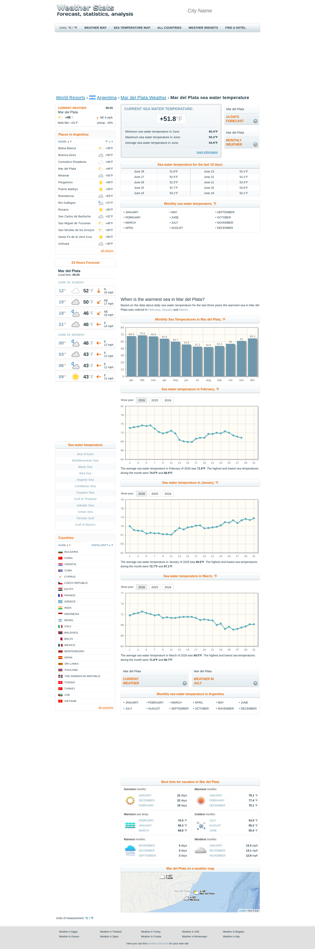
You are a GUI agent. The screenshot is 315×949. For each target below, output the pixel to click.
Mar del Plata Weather (144, 97)
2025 (154, 400)
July (174, 222)
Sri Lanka (71, 663)
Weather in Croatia (151, 936)
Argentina (107, 97)
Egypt (69, 589)
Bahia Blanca (67, 148)
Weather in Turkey (151, 931)
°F (75, 27)
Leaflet (242, 910)
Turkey (69, 688)
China (68, 558)
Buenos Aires (67, 155)
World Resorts (70, 97)
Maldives (71, 632)
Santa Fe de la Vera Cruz (75, 236)
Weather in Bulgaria (233, 931)
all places (107, 250)
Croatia (70, 564)
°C (70, 27)
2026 (141, 400)
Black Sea (85, 466)
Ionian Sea (85, 511)
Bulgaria (71, 551)
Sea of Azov (85, 454)
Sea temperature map (132, 27)
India (68, 607)
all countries (106, 707)
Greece (70, 601)
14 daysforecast (235, 119)
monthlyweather (234, 142)
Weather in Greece (69, 936)
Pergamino (65, 182)
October (224, 217)
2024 (168, 400)
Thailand (71, 669)
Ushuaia (63, 243)
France (69, 595)
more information (207, 152)
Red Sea (85, 473)
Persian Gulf (85, 518)
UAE (67, 694)
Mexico (69, 645)
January (131, 212)
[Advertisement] (157, 63)
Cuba (68, 570)
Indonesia (71, 613)
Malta (68, 638)
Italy (68, 626)
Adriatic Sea (85, 505)
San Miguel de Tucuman (74, 223)
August (177, 227)
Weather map (95, 27)
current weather (131, 681)
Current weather (72, 108)
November (225, 222)
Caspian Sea (85, 492)
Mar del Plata (67, 168)
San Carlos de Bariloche (74, 216)
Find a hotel (235, 27)
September (225, 212)
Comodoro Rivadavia (72, 161)
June (175, 217)
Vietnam (70, 701)
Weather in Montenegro (194, 936)
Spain (68, 657)
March (130, 222)
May (174, 212)
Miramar (63, 175)
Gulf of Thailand (85, 499)
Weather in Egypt (68, 931)
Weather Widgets (203, 27)
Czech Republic (76, 582)
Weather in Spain (109, 936)
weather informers (158, 943)
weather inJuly (204, 681)
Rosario (63, 209)
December (225, 227)
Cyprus (70, 576)
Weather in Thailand (111, 931)
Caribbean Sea (85, 486)
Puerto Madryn (68, 189)
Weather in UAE (190, 931)
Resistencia (66, 196)
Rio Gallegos (67, 202)
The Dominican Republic (82, 676)
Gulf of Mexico (85, 524)
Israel (69, 620)
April (129, 227)
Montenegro (74, 651)
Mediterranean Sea (85, 460)
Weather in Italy (231, 936)
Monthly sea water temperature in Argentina (190, 694)
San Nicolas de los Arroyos (76, 230)
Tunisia (69, 682)
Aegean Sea (85, 479)
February (133, 217)
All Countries (170, 27)
